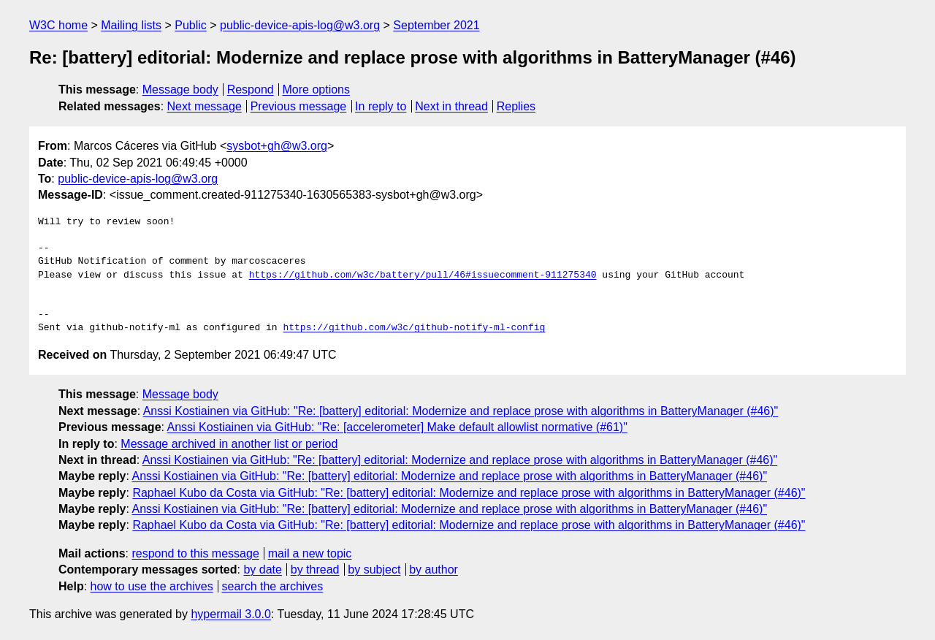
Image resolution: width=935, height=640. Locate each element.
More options (317, 89)
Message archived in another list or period (229, 444)
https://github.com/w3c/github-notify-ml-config (414, 328)
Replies (516, 106)
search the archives (273, 586)
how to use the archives (152, 586)
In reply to (380, 106)
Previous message (299, 106)
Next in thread (451, 106)
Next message (204, 106)
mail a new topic (310, 553)
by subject (374, 569)
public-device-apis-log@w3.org (300, 25)
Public (191, 25)
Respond (250, 89)
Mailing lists (131, 25)
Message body (180, 89)
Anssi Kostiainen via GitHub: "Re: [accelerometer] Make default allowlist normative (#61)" (397, 427)
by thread (315, 569)
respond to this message (195, 553)
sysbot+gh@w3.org (276, 146)
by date (262, 569)
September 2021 (436, 25)
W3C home (58, 25)
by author (433, 569)
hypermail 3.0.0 (230, 614)
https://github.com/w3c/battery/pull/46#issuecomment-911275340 (423, 275)
